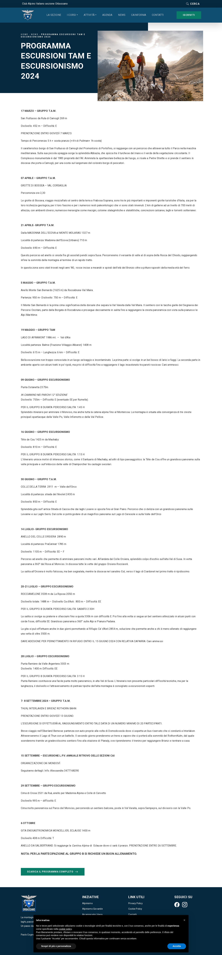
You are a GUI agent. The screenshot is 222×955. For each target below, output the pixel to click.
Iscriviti (189, 15)
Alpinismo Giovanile (92, 909)
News (121, 14)
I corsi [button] (71, 14)
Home (24, 34)
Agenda (107, 14)
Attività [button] (89, 14)
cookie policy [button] (65, 929)
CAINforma (138, 14)
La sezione (54, 14)
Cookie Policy (135, 909)
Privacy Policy (135, 903)
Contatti (158, 14)
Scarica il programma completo (52, 872)
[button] (184, 920)
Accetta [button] (177, 946)
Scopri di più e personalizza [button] (56, 946)
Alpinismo (87, 903)
